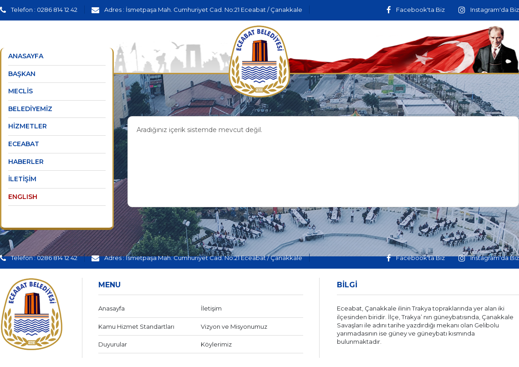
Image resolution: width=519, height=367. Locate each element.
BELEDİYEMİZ (30, 109)
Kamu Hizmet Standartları (136, 326)
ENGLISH (22, 197)
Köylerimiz (216, 344)
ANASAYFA (25, 56)
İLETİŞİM (22, 179)
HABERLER (26, 162)
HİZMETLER (27, 126)
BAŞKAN (22, 74)
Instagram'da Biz (488, 9)
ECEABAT (23, 144)
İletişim (211, 308)
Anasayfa (111, 308)
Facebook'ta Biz (416, 9)
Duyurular (112, 344)
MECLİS (20, 91)
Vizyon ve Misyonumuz (234, 326)
